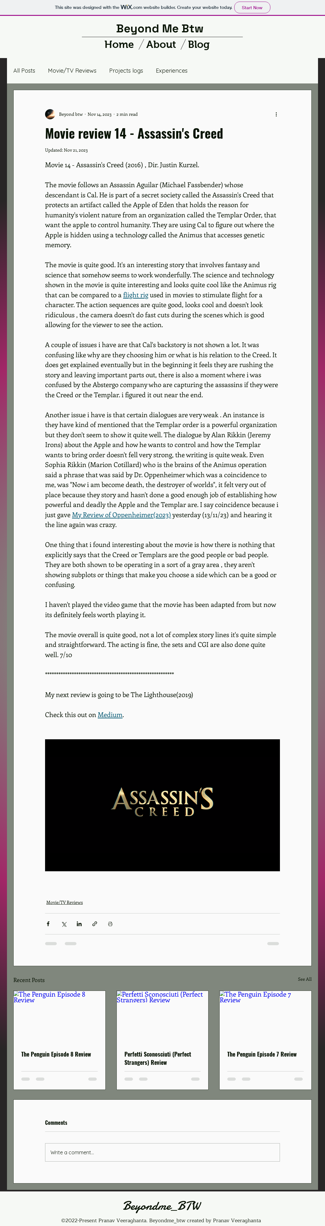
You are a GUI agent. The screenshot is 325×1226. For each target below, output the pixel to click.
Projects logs (126, 70)
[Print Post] (110, 924)
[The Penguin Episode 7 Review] (265, 1016)
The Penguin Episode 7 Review (262, 1054)
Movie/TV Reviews (72, 70)
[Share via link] (95, 924)
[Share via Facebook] (48, 924)
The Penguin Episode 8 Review (56, 1054)
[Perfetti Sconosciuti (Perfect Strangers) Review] (163, 1016)
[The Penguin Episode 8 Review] (59, 1016)
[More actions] (276, 114)
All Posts (24, 70)
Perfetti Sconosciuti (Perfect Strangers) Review (157, 1058)
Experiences (172, 70)
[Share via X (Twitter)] (64, 924)
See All (305, 979)
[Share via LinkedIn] (79, 924)
